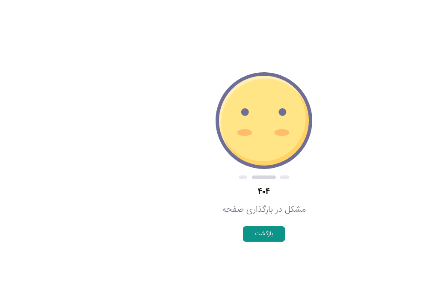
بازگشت (216, 234)
